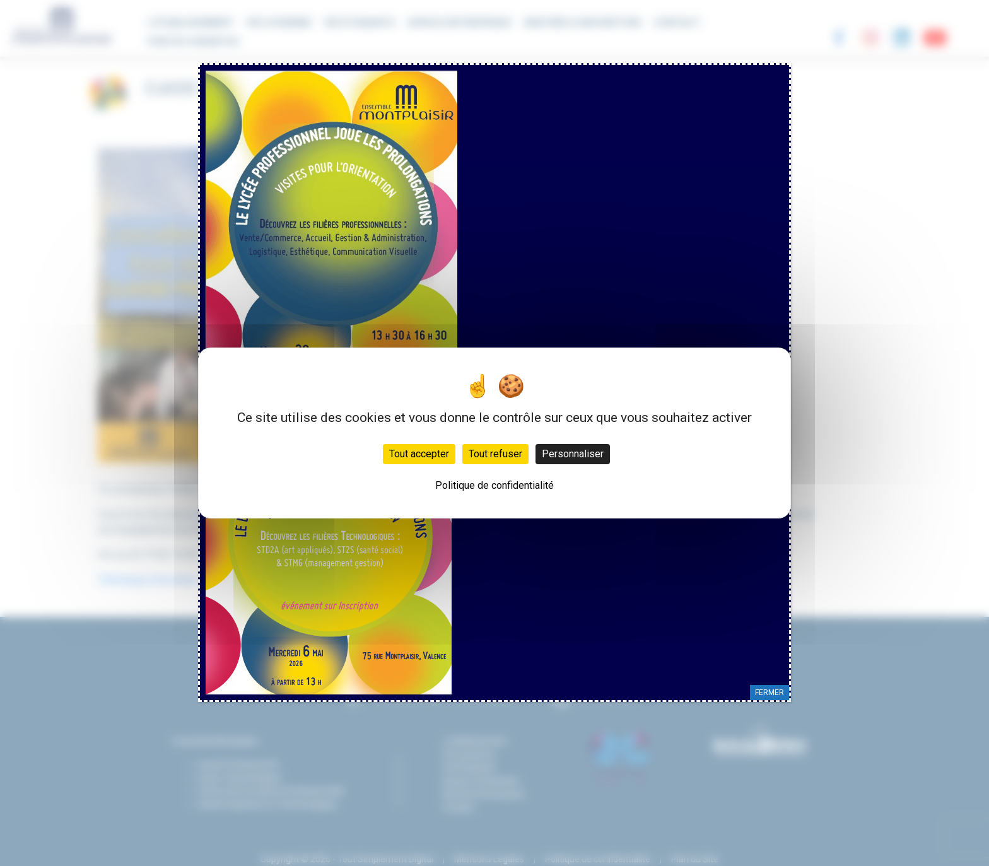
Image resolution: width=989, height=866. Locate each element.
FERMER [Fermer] (769, 692)
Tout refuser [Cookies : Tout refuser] (495, 454)
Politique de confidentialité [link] (494, 485)
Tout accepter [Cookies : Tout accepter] (419, 454)
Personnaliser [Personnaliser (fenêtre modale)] (573, 454)
